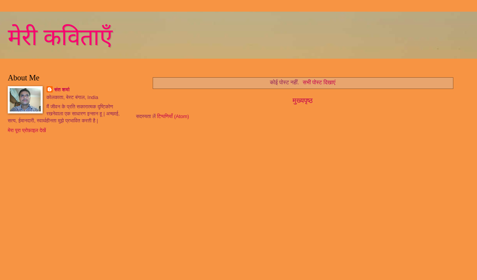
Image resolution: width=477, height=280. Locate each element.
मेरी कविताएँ (60, 37)
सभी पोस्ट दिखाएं (319, 82)
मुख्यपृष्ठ (303, 100)
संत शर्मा (62, 89)
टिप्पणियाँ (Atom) (173, 116)
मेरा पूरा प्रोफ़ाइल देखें (27, 130)
